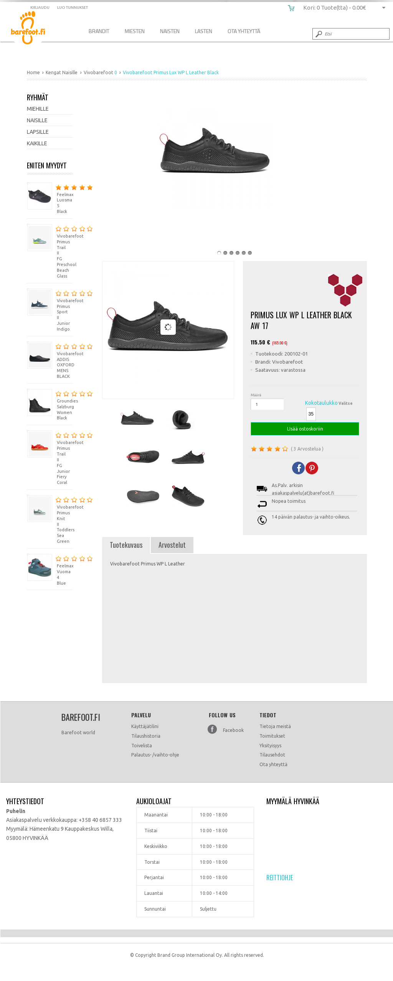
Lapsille (38, 132)
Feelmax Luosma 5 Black (50, 198)
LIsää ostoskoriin (305, 429)
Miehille (38, 109)
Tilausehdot (272, 754)
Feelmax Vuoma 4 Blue (50, 569)
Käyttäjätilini (145, 726)
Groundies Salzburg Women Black (50, 405)
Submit (318, 33)
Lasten (203, 31)
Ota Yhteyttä (244, 31)
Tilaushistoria (145, 735)
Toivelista (141, 745)
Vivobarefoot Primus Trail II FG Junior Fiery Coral (50, 457)
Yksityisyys (270, 745)
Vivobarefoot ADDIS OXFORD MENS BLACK (50, 360)
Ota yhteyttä (273, 764)
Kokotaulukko (321, 403)
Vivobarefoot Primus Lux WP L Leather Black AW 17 (33, 29)
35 (311, 414)
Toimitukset (272, 735)
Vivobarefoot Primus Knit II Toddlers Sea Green (50, 519)
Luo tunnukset (72, 7)
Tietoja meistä (275, 726)
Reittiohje (279, 877)
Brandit (99, 31)
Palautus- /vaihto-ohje (155, 754)
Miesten (135, 31)
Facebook (233, 730)
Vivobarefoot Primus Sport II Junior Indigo (50, 309)
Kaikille (37, 143)
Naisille (37, 120)
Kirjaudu (40, 7)
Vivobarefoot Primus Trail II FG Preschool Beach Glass (50, 251)
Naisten (170, 31)
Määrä (256, 395)
